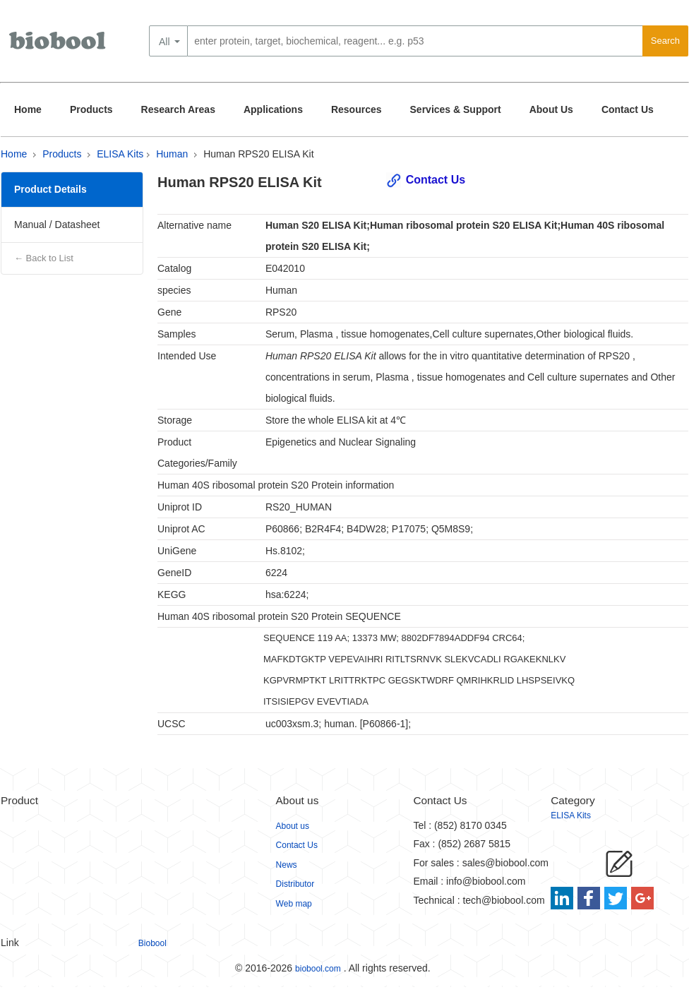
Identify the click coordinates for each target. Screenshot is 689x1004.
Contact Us (627, 109)
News (286, 865)
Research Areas (178, 109)
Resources (356, 109)
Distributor (295, 884)
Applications (273, 109)
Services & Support (455, 109)
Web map (294, 904)
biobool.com (318, 969)
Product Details (50, 189)
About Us (551, 109)
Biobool (152, 943)
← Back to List (43, 258)
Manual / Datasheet (57, 224)
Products (91, 109)
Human (172, 154)
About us (292, 826)
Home (28, 109)
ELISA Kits (120, 154)
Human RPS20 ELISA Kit (258, 154)
